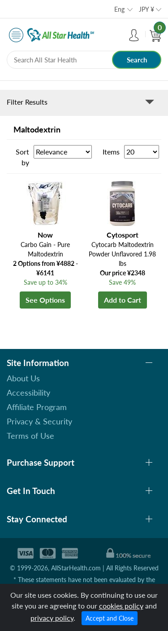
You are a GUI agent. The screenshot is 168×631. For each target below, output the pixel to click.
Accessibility (28, 392)
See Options (45, 300)
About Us (23, 378)
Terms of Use (30, 436)
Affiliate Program (37, 407)
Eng (119, 9)
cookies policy (121, 605)
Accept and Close (110, 618)
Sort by (22, 157)
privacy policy (51, 617)
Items (111, 151)
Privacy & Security (39, 421)
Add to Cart (122, 300)
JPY (146, 9)
